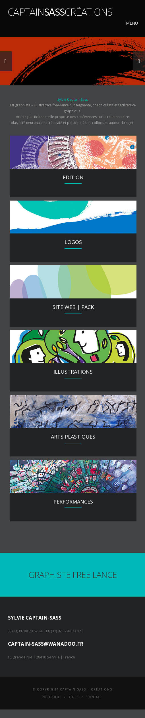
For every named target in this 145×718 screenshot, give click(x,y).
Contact (94, 697)
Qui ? (73, 697)
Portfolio (51, 697)
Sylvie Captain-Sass (72, 99)
